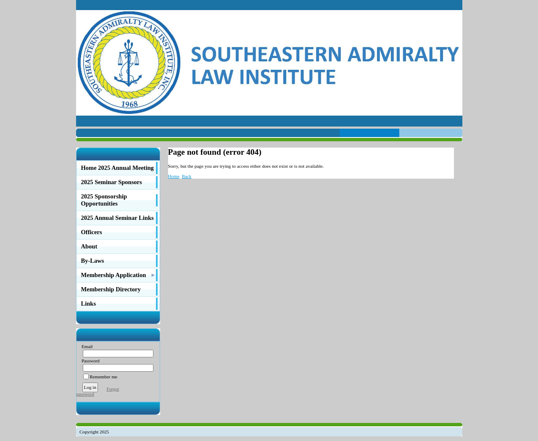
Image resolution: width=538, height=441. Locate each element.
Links (88, 303)
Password (89, 360)
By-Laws (92, 260)
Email (85, 346)
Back (186, 176)
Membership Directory (111, 289)
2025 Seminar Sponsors (111, 182)
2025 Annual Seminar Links (117, 217)
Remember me (104, 376)
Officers (91, 232)
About (89, 246)
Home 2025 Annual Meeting (117, 167)
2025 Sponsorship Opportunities (104, 200)
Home (173, 176)
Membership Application (113, 275)
